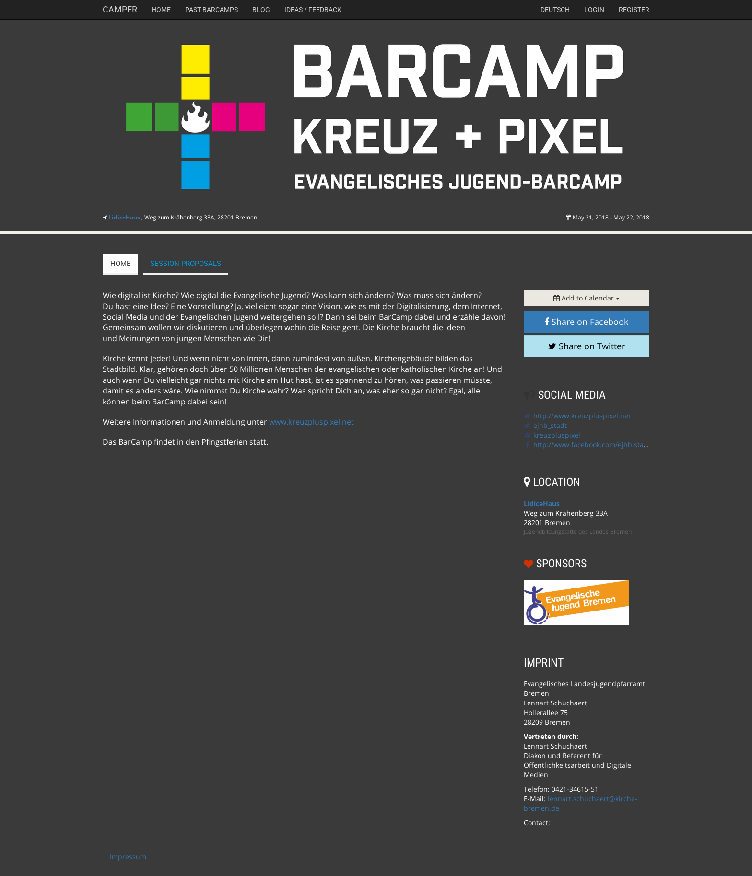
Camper (120, 9)
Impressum (128, 856)
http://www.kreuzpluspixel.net (582, 415)
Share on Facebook (586, 321)
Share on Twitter (586, 346)
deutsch (555, 9)
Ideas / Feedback (312, 9)
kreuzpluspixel (556, 434)
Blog (261, 9)
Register (634, 9)
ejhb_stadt (550, 425)
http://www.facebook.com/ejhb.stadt (591, 444)
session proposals (185, 263)
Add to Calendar (586, 297)
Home (161, 9)
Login (594, 9)
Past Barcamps (211, 9)
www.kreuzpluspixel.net (311, 421)
